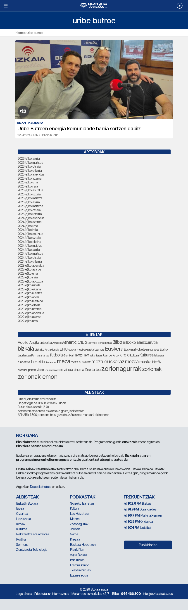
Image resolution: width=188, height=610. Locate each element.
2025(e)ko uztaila (29, 194)
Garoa (74, 534)
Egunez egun (79, 575)
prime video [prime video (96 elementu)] (36, 370)
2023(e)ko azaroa (29, 269)
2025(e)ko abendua (31, 174)
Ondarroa (138, 521)
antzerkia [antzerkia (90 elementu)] (46, 342)
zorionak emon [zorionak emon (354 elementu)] (37, 376)
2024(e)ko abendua (31, 218)
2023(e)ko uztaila (29, 285)
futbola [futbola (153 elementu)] (56, 355)
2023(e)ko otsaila (29, 305)
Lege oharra (24, 593)
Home (19, 33)
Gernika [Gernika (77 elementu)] (68, 355)
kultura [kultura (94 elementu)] (134, 355)
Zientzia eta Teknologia (31, 549)
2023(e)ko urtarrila (29, 309)
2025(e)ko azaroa (29, 178)
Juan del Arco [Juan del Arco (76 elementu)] (110, 355)
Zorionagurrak (79, 524)
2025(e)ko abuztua (30, 190)
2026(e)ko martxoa (30, 162)
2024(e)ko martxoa (30, 253)
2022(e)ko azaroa (29, 317)
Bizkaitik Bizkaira (27, 503)
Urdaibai (137, 527)
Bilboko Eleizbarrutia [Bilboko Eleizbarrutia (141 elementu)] (140, 342)
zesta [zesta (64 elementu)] (60, 370)
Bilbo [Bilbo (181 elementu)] (117, 342)
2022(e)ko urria (28, 321)
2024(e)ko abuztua (30, 234)
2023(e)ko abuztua (30, 281)
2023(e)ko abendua (31, 265)
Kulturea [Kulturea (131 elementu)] (146, 355)
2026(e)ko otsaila (29, 166)
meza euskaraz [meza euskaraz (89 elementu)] (80, 362)
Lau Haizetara (79, 513)
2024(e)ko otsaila (29, 257)
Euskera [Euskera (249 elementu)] (114, 348)
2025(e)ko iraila (28, 186)
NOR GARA (27, 435)
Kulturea (21, 529)
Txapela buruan (80, 570)
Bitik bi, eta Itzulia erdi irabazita (37, 399)
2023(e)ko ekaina (29, 289)
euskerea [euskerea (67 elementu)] (154, 349)
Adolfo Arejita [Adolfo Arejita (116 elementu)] (28, 342)
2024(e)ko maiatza (30, 245)
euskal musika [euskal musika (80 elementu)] (77, 349)
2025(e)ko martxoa (30, 206)
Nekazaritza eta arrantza (32, 534)
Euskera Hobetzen (82, 544)
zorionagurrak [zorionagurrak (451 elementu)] (121, 369)
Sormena (22, 544)
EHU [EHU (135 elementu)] (63, 349)
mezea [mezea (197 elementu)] (132, 361)
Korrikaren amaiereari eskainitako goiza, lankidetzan (51, 411)
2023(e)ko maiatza (30, 293)
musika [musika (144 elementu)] (145, 361)
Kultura (74, 508)
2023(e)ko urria (28, 273)
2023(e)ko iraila (28, 277)
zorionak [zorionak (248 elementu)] (152, 369)
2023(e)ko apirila (28, 297)
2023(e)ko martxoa (30, 301)
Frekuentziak (139, 497)
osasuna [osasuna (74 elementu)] (22, 370)
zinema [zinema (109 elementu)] (79, 369)
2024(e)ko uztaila (29, 238)
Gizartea (22, 513)
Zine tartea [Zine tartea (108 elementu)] (92, 369)
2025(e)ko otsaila (29, 210)
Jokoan (75, 529)
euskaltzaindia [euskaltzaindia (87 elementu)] (95, 349)
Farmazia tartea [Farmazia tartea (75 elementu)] (40, 355)
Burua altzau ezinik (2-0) (33, 407)
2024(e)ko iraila (28, 230)
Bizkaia (137, 503)
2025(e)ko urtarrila (30, 214)
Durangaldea (140, 509)
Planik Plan (77, 549)
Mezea (74, 519)
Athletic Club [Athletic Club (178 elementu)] (74, 342)
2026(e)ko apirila (29, 158)
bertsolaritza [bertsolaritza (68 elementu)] (105, 342)
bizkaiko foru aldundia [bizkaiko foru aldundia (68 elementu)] (47, 349)
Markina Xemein (143, 515)
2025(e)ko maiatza (30, 198)
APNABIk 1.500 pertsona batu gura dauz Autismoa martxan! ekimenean (63, 415)
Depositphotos (40, 486)
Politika (21, 539)
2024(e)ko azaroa (29, 222)
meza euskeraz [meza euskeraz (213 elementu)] (107, 361)
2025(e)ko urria (28, 182)
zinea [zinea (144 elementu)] (68, 369)
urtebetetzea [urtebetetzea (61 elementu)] (51, 370)
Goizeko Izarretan (82, 503)
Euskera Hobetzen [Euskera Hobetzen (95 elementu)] (136, 349)
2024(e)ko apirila (29, 250)
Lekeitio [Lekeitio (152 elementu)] (38, 361)
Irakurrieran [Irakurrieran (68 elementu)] (96, 355)
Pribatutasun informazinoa (51, 593)
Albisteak (27, 497)
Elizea (20, 508)
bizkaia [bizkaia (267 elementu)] (26, 348)
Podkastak (82, 497)
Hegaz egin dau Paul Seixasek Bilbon (42, 403)
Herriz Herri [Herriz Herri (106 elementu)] (81, 355)
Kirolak (20, 524)
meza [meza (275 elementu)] (63, 361)
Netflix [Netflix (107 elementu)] (156, 362)
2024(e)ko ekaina (29, 242)
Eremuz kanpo (79, 565)
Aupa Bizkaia (78, 555)
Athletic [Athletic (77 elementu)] (56, 342)
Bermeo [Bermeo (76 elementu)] (92, 342)
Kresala (75, 539)
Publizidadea (148, 545)
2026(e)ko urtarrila (30, 170)
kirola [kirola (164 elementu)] (124, 355)
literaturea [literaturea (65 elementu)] (51, 362)
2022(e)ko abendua (31, 313)
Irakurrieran (77, 560)
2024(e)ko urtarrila (30, 261)
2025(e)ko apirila (29, 202)
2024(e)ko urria (28, 226)
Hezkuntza (23, 519)
